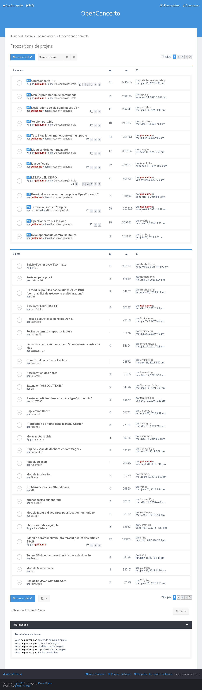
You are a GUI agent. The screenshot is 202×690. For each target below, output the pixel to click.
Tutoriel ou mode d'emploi (48, 207)
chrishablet (146, 264)
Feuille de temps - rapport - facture (49, 331)
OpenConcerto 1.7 (43, 81)
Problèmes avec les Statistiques (48, 487)
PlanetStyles (45, 683)
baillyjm (35, 515)
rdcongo (35, 426)
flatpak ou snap (37, 461)
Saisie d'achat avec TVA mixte (46, 264)
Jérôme (144, 525)
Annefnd (145, 163)
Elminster (145, 318)
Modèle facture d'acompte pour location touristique (61, 512)
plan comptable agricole (42, 525)
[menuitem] (29, 5)
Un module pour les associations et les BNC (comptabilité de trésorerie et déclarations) (55, 291)
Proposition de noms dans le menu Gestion (55, 423)
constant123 (38, 350)
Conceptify (37, 452)
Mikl (33, 490)
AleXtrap (145, 512)
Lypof (143, 94)
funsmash (36, 464)
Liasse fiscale (40, 163)
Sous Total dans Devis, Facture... (48, 360)
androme (39, 439)
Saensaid (36, 321)
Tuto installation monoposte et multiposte (59, 135)
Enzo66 (35, 210)
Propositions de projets (31, 46)
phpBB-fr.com (23, 686)
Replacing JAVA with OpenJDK (46, 581)
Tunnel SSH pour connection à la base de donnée (59, 555)
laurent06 (36, 334)
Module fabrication (39, 474)
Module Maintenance (40, 568)
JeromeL (36, 376)
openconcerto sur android (44, 500)
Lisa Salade (40, 528)
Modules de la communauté (49, 149)
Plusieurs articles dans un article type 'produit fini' (59, 398)
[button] (190, 57)
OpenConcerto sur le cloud (48, 221)
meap (143, 149)
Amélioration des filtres (42, 373)
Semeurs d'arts (148, 385)
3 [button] (182, 56)
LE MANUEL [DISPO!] (44, 177)
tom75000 (36, 309)
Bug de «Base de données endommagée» (54, 449)
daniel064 (36, 503)
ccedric (144, 220)
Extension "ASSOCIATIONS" (45, 385)
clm (33, 296)
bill (32, 388)
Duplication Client (38, 411)
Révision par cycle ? (39, 277)
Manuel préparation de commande (53, 95)
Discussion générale (65, 84)
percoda (144, 107)
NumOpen (36, 584)
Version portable (42, 121)
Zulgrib (34, 558)
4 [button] (186, 56)
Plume (34, 477)
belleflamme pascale (151, 80)
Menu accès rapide (39, 436)
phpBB (20, 683)
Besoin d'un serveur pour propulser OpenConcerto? (65, 194)
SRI (36, 267)
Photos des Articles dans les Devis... (50, 318)
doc (142, 555)
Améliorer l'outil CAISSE (42, 306)
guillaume (40, 84)
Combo (144, 234)
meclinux (145, 121)
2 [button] (178, 56)
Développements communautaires (54, 235)
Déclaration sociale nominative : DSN (55, 107)
